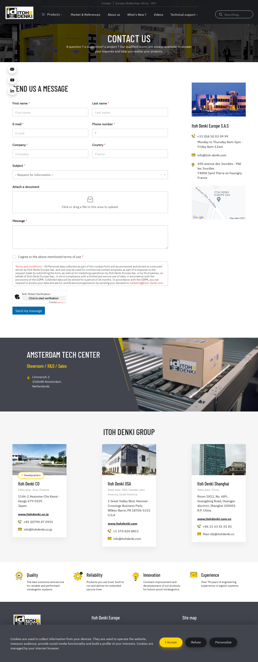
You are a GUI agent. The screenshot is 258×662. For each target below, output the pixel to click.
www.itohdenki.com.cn (214, 519)
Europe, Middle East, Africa (131, 3)
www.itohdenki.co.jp (33, 514)
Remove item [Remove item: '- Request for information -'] (161, 175)
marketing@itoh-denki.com (146, 282)
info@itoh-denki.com (211, 155)
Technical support (183, 14)
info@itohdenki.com (127, 538)
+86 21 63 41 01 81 (217, 526)
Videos (158, 14)
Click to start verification (44, 298)
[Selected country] (95, 133)
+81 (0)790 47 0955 (38, 521)
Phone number (103, 124)
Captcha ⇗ (57, 302)
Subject (18, 165)
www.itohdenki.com (122, 523)
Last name (100, 103)
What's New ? (136, 14)
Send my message (28, 310)
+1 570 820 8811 (126, 531)
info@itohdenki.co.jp (38, 529)
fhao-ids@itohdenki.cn (218, 534)
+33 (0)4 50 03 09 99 (212, 136)
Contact (106, 3)
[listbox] (90, 174)
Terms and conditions (28, 266)
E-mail (18, 124)
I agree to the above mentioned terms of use (50, 257)
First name (21, 103)
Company (20, 145)
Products (52, 14)
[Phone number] (130, 133)
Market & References (85, 14)
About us (114, 14)
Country (98, 145)
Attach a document (25, 187)
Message (19, 221)
